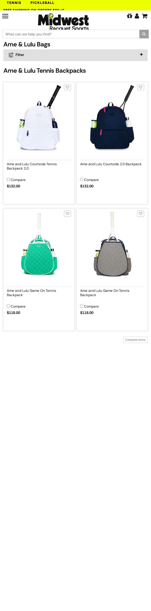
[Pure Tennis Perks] (129, 16)
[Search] (144, 34)
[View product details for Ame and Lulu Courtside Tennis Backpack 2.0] (39, 165)
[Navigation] (13, 16)
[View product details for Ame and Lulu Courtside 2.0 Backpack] (112, 165)
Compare (18, 180)
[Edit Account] (136, 16)
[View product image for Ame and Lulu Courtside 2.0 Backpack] (112, 117)
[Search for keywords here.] (71, 34)
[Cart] (144, 16)
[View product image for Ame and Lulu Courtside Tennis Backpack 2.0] (39, 117)
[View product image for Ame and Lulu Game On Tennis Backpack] (39, 244)
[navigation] (75, 55)
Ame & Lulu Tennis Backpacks (44, 70)
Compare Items (135, 340)
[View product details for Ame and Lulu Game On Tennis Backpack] (39, 292)
